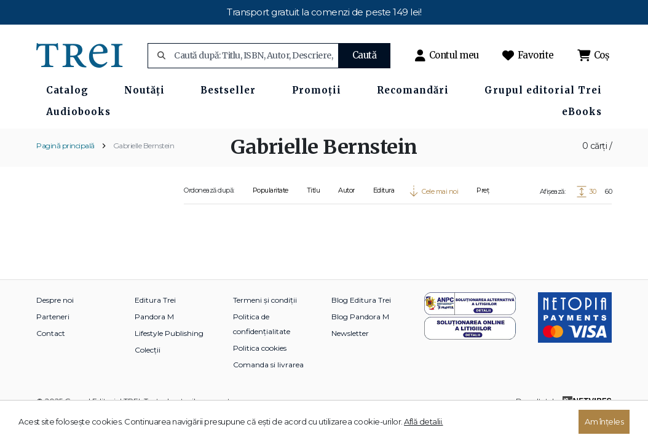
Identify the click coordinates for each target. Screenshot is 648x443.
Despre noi (55, 300)
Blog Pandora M (360, 316)
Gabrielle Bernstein (144, 145)
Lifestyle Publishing (169, 333)
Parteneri (52, 316)
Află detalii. (423, 421)
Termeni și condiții (265, 300)
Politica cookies (259, 348)
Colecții (147, 349)
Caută (364, 55)
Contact (50, 333)
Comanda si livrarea (268, 364)
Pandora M (154, 316)
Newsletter (350, 333)
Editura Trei (155, 300)
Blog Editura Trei (361, 300)
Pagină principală (65, 145)
